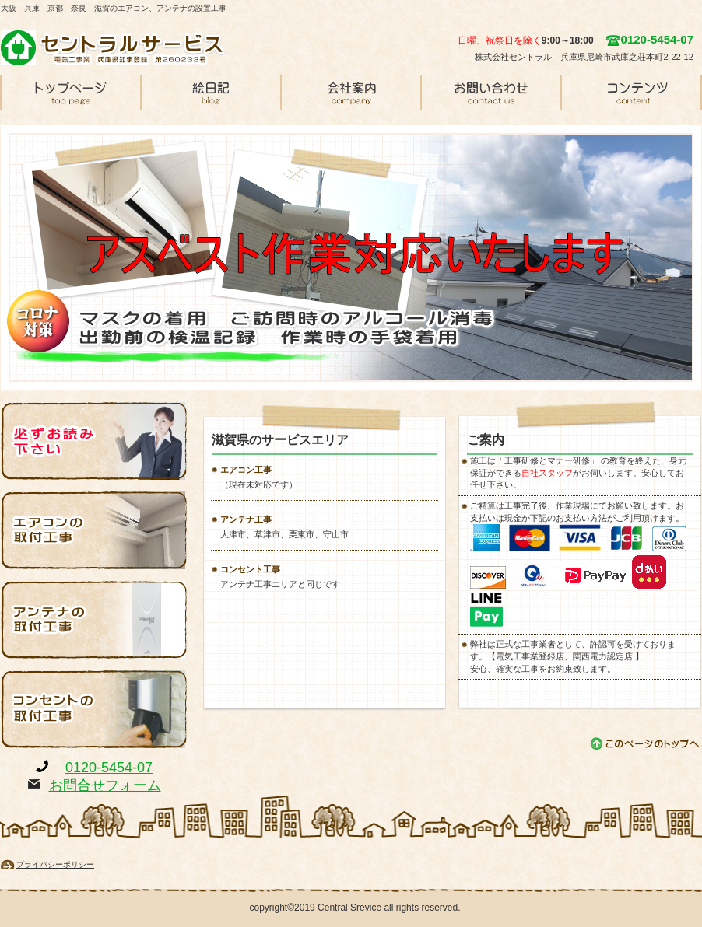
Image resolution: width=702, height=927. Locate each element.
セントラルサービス (117, 47)
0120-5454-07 (109, 767)
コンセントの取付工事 (94, 709)
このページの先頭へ (645, 744)
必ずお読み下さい (94, 441)
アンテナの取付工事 (94, 620)
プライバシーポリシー (55, 864)
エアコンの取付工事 (94, 530)
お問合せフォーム (105, 785)
